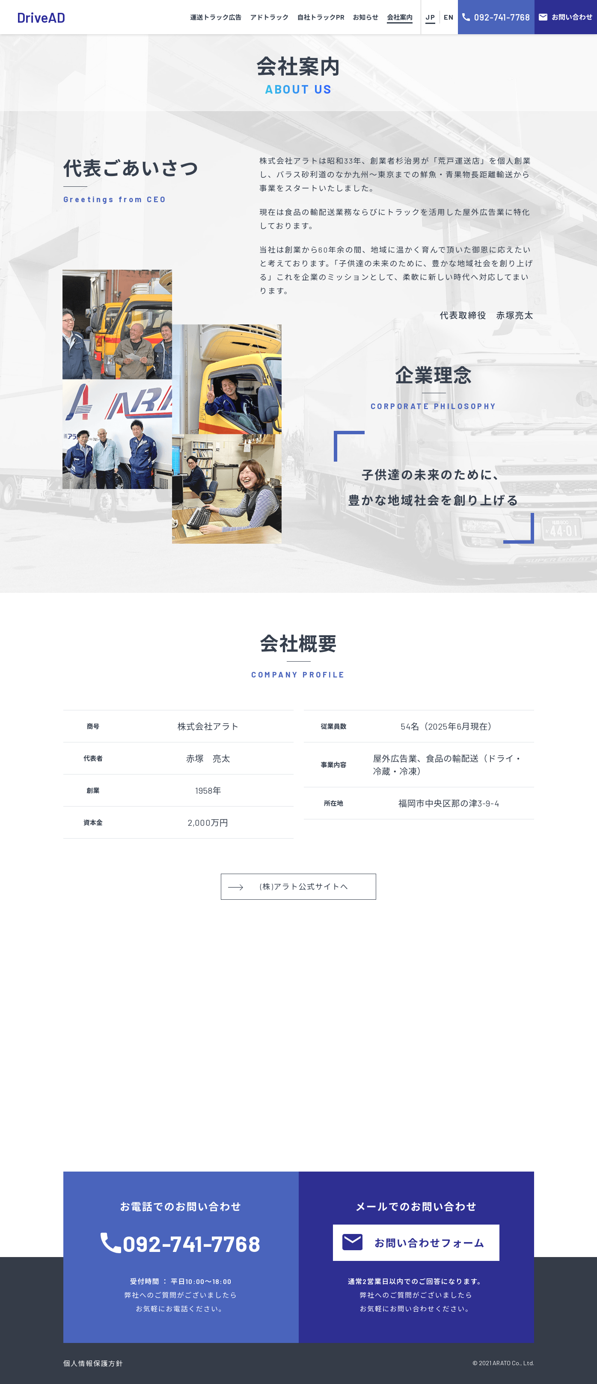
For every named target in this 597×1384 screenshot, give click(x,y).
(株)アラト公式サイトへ (288, 886)
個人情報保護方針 (93, 1363)
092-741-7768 (192, 1243)
